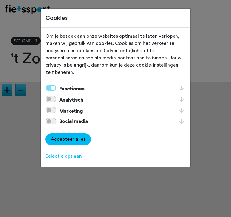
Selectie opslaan (63, 156)
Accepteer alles (68, 139)
